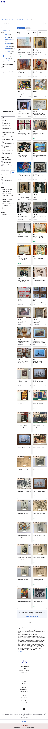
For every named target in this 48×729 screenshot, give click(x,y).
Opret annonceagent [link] (32, 616)
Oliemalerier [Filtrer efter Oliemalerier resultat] (10, 48)
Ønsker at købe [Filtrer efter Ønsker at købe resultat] (8, 165)
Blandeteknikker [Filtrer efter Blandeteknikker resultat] (9, 40)
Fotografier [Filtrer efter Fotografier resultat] (9, 44)
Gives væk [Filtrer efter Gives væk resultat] (7, 162)
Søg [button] (13, 172)
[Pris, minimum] (3, 172)
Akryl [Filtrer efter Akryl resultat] (8, 35)
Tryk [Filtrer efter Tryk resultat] (8, 56)
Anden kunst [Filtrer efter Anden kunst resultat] (10, 61)
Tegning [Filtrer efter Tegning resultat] (8, 53)
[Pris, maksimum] (7, 172)
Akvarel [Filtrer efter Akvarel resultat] (8, 37)
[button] (45, 23)
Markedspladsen (9, 19)
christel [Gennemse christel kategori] (20, 651)
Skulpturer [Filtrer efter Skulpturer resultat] (9, 51)
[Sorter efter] (42, 32)
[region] (40, 42)
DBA (2, 19)
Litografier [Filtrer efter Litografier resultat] (9, 46)
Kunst (26, 19)
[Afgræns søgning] (8, 115)
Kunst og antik (19, 19)
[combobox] (21, 23)
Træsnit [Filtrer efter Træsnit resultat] (8, 58)
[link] (5, 30)
